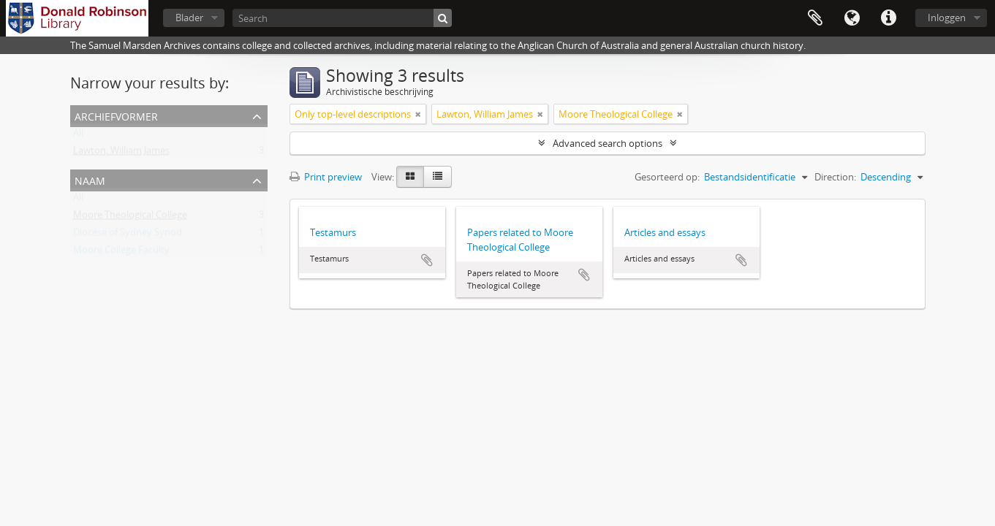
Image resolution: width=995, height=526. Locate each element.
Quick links (888, 18)
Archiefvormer (116, 115)
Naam (90, 179)
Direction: (835, 176)
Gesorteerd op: (667, 176)
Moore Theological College (130, 217)
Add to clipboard (427, 260)
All (78, 135)
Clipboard (815, 18)
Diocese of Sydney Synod (127, 235)
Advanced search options (607, 143)
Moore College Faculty (121, 252)
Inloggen (947, 17)
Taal (851, 18)
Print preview (326, 176)
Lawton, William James (121, 153)
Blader (189, 17)
